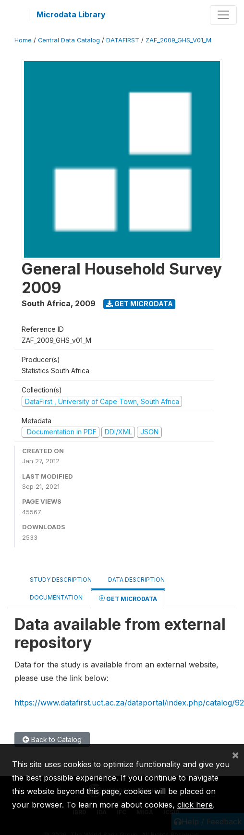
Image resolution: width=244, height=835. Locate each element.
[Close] (235, 754)
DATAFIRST (122, 40)
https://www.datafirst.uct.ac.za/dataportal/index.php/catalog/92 (129, 702)
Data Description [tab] (136, 579)
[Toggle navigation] (223, 15)
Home (23, 40)
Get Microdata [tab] (128, 598)
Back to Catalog (52, 739)
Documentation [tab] (56, 597)
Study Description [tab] (61, 579)
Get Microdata (139, 304)
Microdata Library (71, 14)
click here (195, 804)
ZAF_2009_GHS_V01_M (178, 40)
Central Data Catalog (69, 40)
